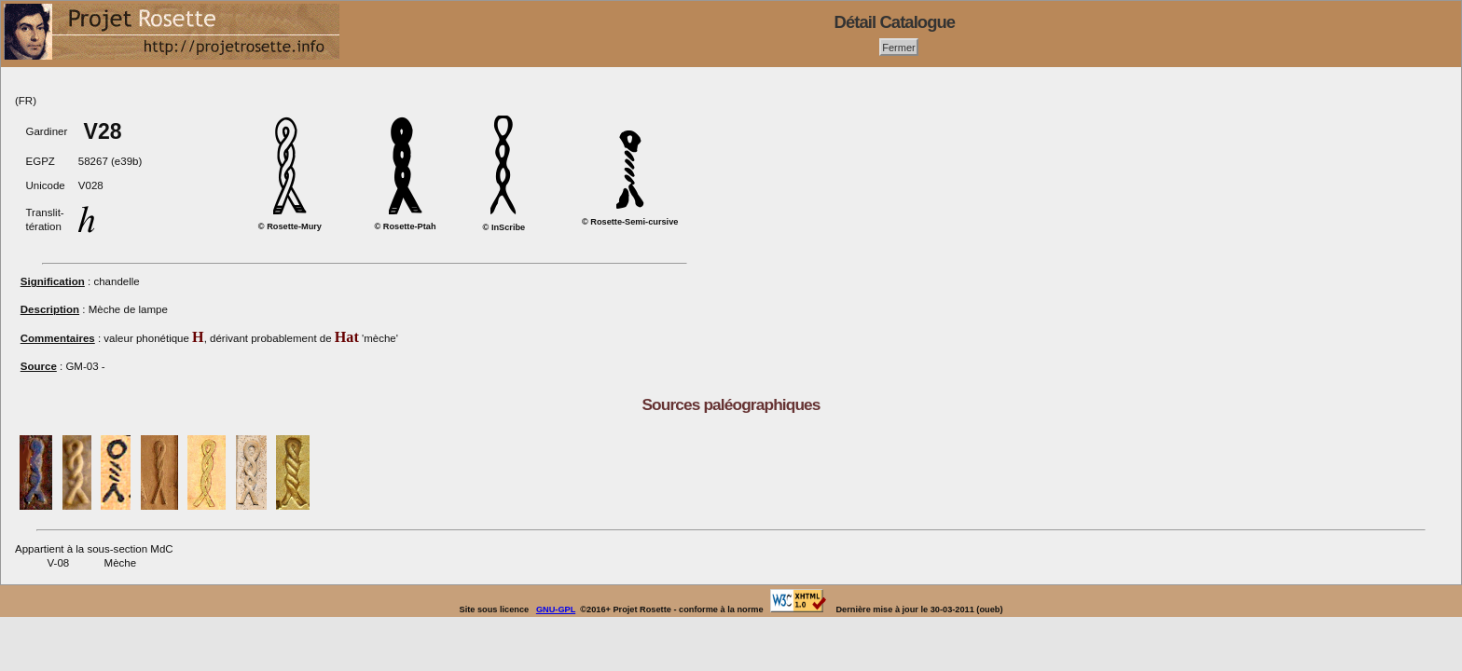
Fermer (899, 46)
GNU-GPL (555, 609)
